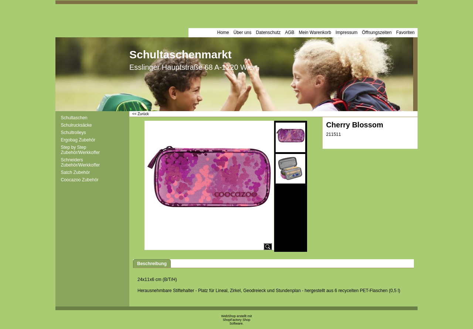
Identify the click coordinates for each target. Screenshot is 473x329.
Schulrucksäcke (76, 125)
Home (223, 32)
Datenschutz (268, 32)
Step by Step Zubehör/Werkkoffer (80, 150)
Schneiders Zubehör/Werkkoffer (80, 162)
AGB (289, 32)
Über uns (243, 32)
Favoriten (405, 32)
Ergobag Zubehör (78, 140)
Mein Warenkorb (315, 32)
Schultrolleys (73, 132)
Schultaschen (74, 117)
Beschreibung (152, 263)
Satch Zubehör (75, 172)
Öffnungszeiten (377, 32)
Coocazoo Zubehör (80, 179)
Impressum (346, 32)
